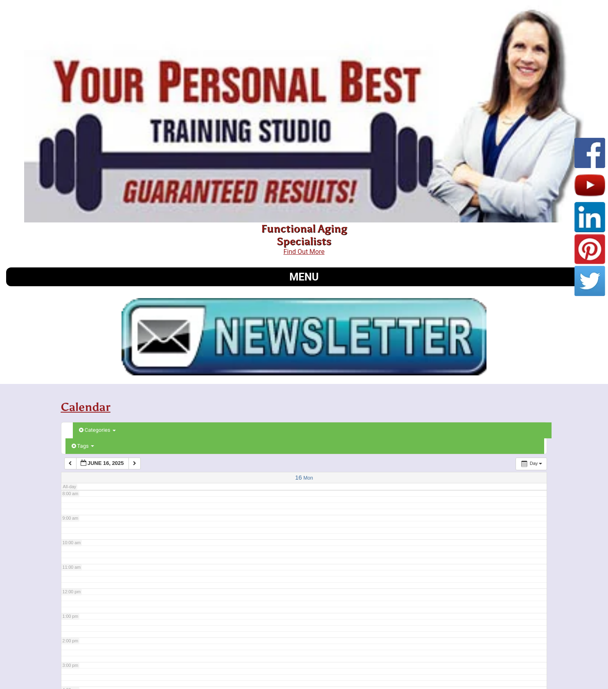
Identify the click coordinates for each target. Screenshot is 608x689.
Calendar (85, 407)
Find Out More (304, 252)
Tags (83, 446)
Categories (97, 430)
